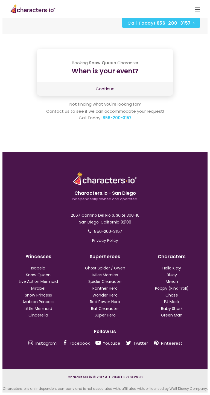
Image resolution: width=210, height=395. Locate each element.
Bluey (172, 275)
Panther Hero (105, 288)
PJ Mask (171, 301)
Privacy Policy (105, 240)
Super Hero (105, 315)
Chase (171, 295)
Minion (172, 281)
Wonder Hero (105, 295)
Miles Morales (105, 275)
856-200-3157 (117, 118)
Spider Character (105, 281)
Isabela (38, 268)
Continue (105, 89)
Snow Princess (38, 295)
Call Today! (161, 23)
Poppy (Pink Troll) (172, 288)
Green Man (171, 315)
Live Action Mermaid (38, 281)
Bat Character (105, 308)
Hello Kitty (171, 268)
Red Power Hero (105, 301)
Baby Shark (172, 308)
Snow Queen (38, 275)
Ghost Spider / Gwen (105, 268)
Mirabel (38, 288)
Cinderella (38, 315)
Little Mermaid (38, 308)
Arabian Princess (38, 301)
